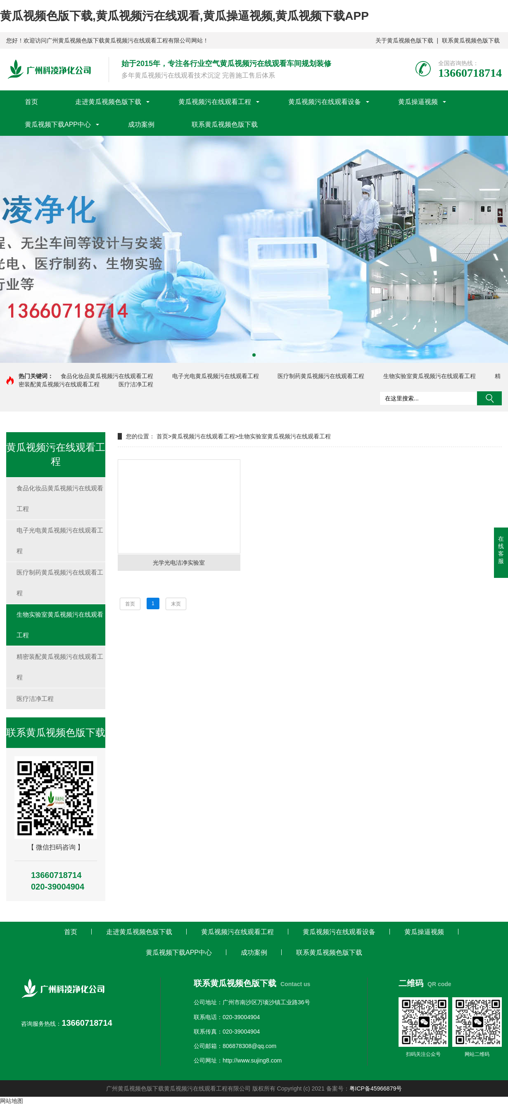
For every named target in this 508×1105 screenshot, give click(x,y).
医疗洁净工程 (136, 384)
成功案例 (141, 124)
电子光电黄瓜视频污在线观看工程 (215, 376)
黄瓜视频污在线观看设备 (324, 101)
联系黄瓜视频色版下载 (471, 40)
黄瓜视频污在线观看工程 (214, 101)
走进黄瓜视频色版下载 (108, 101)
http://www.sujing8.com (252, 1060)
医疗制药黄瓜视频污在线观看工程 (321, 376)
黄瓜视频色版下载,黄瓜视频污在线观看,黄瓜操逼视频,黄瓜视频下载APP (184, 15)
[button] (254, 355)
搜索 (489, 398)
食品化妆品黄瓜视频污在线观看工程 (107, 376)
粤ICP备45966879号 (375, 1088)
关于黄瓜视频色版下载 (404, 40)
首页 (31, 101)
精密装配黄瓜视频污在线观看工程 (60, 667)
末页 (176, 604)
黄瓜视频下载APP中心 (58, 124)
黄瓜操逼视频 (418, 101)
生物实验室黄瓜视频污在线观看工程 (429, 376)
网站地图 (11, 1101)
